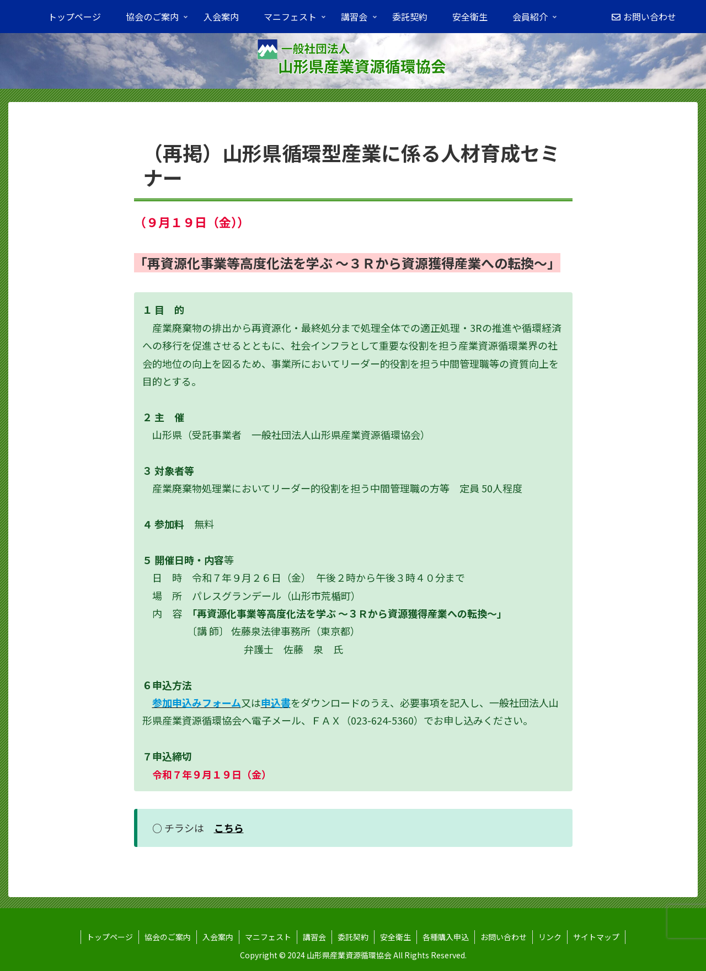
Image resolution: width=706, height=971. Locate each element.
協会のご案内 (168, 936)
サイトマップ (596, 936)
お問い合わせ (503, 936)
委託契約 (353, 936)
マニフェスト (268, 936)
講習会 (314, 936)
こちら (229, 827)
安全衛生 (395, 936)
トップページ (110, 936)
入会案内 (217, 936)
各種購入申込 (445, 936)
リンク (549, 936)
